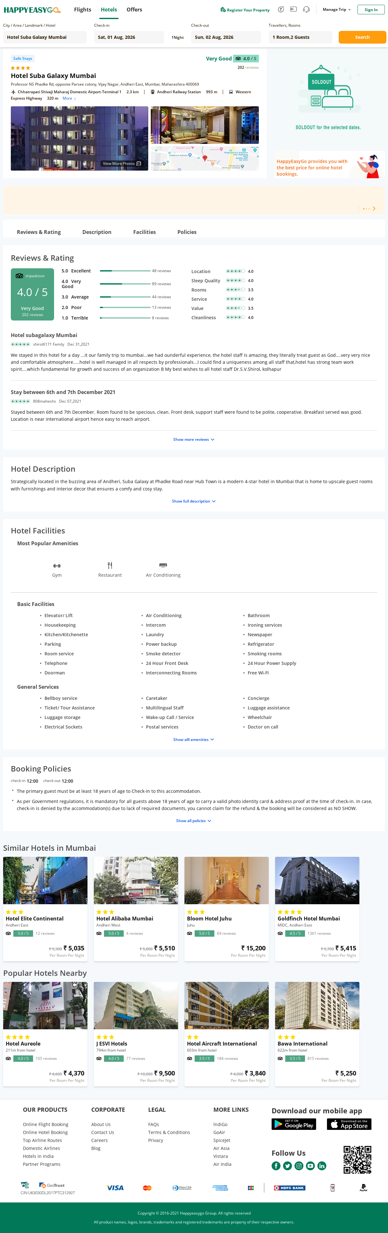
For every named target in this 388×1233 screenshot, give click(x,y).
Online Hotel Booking (45, 1132)
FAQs (153, 1124)
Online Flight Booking (45, 1124)
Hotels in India (38, 1156)
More (70, 98)
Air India (222, 1164)
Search (362, 37)
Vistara (220, 1156)
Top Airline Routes (42, 1140)
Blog (95, 1148)
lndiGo (220, 1124)
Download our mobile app (317, 1110)
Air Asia (221, 1148)
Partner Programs (41, 1164)
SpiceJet (221, 1140)
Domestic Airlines (41, 1148)
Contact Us (102, 1132)
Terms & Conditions (169, 1132)
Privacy (155, 1140)
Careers (99, 1140)
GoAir (219, 1132)
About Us (101, 1124)
